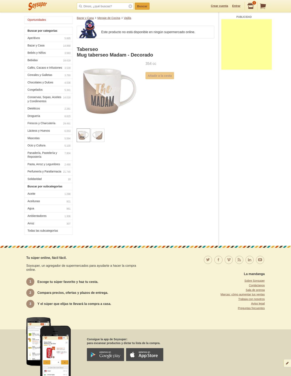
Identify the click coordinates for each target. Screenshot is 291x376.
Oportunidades (36, 19)
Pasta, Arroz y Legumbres (49, 165)
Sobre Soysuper (255, 280)
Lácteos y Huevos (49, 131)
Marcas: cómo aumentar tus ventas (242, 294)
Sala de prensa (255, 290)
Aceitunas (49, 202)
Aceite (49, 194)
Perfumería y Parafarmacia (49, 172)
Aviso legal (258, 303)
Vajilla (127, 18)
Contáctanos (257, 285)
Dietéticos (49, 109)
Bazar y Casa (85, 18)
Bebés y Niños (49, 53)
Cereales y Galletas (49, 75)
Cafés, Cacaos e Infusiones (49, 68)
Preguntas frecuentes (251, 308)
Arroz (49, 224)
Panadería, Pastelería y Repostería (49, 155)
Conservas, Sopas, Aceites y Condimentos (49, 99)
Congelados (49, 90)
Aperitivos (49, 38)
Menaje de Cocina (108, 18)
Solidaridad (49, 179)
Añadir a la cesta (160, 75)
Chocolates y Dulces (49, 83)
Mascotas (49, 139)
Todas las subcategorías (42, 230)
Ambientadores (49, 216)
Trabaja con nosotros (251, 299)
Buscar (142, 6)
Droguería (49, 116)
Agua (49, 209)
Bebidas (49, 61)
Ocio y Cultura (49, 146)
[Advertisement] (246, 44)
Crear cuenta (219, 5)
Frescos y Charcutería (49, 124)
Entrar (236, 5)
